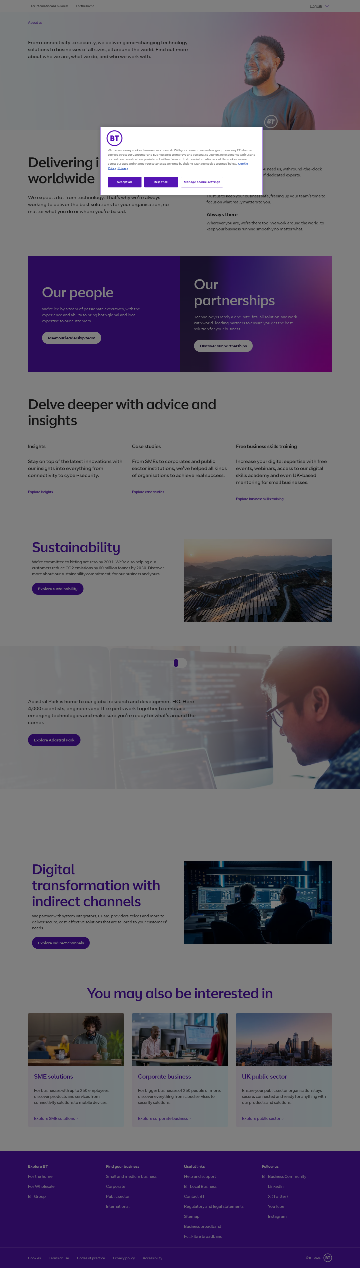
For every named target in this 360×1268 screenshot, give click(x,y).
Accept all (124, 182)
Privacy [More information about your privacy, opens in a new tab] (123, 168)
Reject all (161, 182)
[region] (181, 161)
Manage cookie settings (202, 182)
